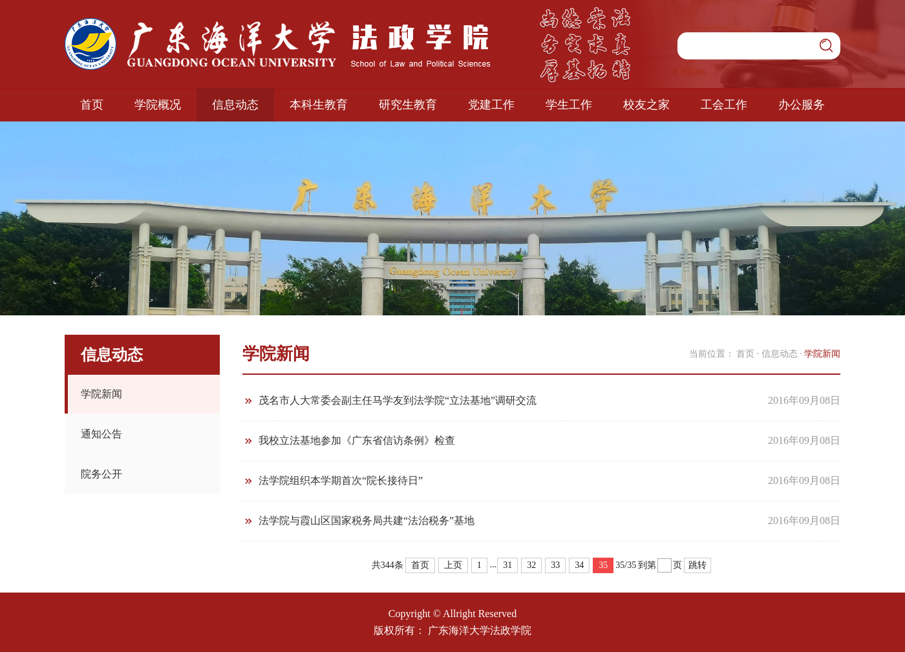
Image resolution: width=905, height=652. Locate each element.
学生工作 (569, 104)
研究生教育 (408, 104)
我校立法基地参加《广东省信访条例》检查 (357, 440)
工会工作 (724, 104)
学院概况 (157, 104)
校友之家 (646, 104)
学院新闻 (101, 393)
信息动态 (235, 104)
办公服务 (801, 104)
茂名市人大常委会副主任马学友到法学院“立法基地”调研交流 (398, 400)
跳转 (697, 565)
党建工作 (491, 104)
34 (579, 565)
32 (531, 565)
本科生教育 (319, 104)
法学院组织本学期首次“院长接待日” (341, 480)
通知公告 (101, 433)
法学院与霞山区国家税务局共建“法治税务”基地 (366, 520)
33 (555, 565)
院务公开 (101, 473)
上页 (453, 565)
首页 (91, 104)
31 (507, 565)
